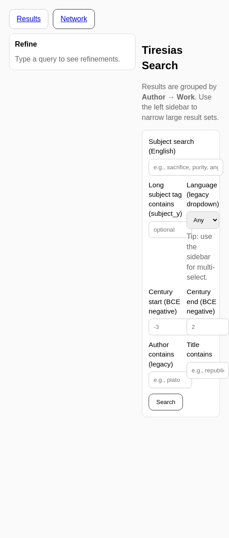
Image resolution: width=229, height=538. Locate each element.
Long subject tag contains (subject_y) (165, 199)
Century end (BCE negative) (201, 301)
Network (74, 19)
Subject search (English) (171, 146)
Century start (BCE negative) (164, 301)
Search (165, 402)
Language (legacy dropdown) (203, 194)
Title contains (199, 349)
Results (29, 19)
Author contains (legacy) (161, 354)
